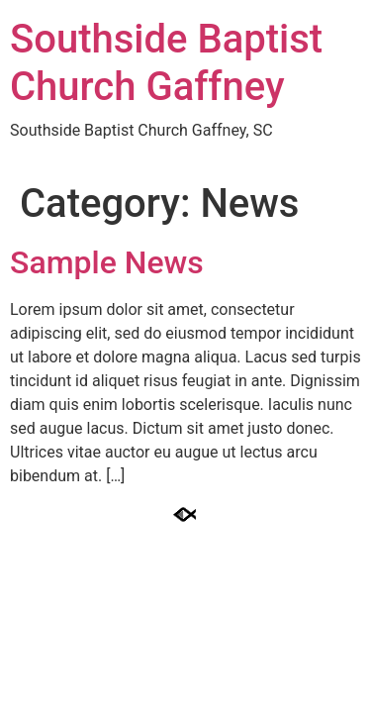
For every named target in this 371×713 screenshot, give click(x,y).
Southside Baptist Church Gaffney (166, 63)
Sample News (107, 262)
